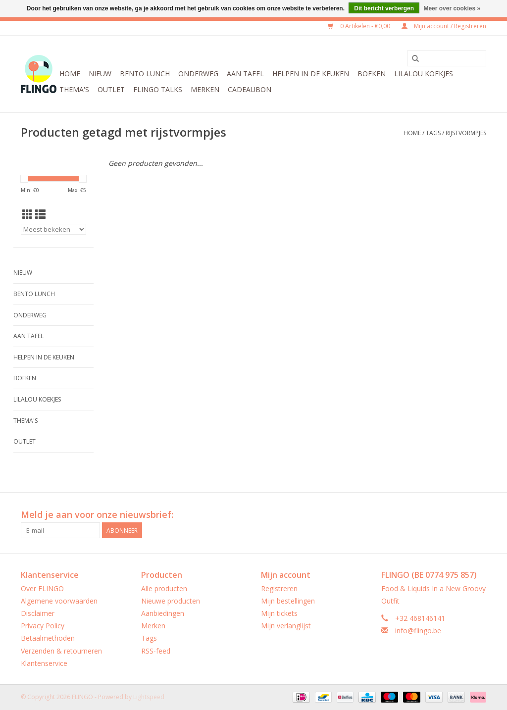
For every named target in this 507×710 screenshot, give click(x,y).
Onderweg (198, 73)
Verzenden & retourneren (61, 651)
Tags (433, 133)
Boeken (371, 73)
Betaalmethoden (48, 638)
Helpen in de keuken (310, 73)
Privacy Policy (42, 625)
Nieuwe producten (170, 601)
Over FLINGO (42, 588)
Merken (205, 89)
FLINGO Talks (157, 89)
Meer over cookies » (451, 8)
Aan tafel (245, 73)
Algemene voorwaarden (59, 601)
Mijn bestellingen (288, 601)
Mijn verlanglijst (286, 625)
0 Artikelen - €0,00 (360, 26)
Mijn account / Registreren (444, 26)
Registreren (279, 588)
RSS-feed (155, 651)
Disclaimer (37, 613)
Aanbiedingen (162, 613)
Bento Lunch (145, 73)
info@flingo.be (418, 630)
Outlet (111, 89)
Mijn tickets (279, 613)
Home (69, 73)
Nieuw (100, 73)
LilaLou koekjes (423, 73)
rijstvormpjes (466, 133)
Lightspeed (148, 697)
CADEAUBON (249, 89)
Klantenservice (44, 663)
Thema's (74, 89)
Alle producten (164, 588)
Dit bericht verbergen (384, 8)
